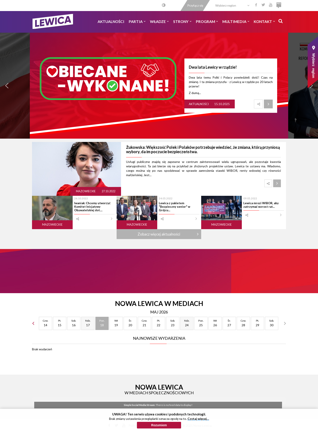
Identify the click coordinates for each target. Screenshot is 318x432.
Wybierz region (225, 5)
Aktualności (111, 21)
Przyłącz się (195, 5)
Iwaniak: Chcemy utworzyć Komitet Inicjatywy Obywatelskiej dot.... (92, 206)
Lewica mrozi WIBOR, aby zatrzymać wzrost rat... (261, 204)
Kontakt (264, 21)
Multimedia (235, 21)
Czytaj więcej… (198, 419)
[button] (6, 85)
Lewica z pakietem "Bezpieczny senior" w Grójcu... (174, 206)
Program (207, 21)
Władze (159, 21)
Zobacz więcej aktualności (159, 234)
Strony (182, 21)
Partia (137, 21)
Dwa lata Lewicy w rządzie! (213, 67)
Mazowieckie (86, 191)
